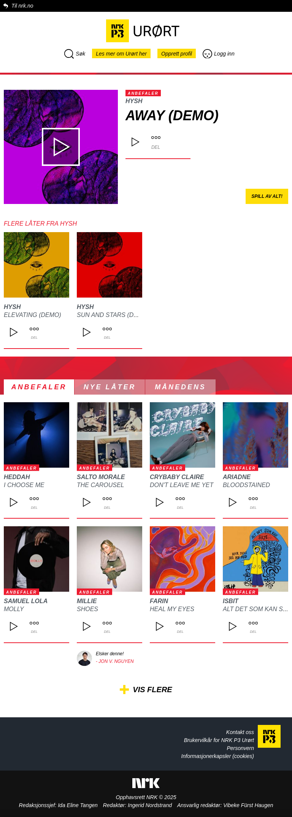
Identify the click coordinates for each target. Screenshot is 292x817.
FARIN (159, 601)
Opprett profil (176, 54)
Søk (74, 53)
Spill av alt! (266, 196)
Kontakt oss (240, 732)
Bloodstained (246, 485)
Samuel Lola (26, 601)
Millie (87, 601)
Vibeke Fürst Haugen (248, 805)
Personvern (240, 748)
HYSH (133, 101)
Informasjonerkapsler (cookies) (217, 756)
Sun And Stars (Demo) (113, 315)
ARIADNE (237, 477)
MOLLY (14, 609)
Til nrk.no (22, 6)
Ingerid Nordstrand (150, 805)
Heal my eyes (172, 609)
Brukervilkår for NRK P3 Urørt (219, 740)
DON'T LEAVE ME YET (181, 485)
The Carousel (100, 485)
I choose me (24, 485)
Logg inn (219, 53)
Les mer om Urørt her (121, 54)
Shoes (87, 609)
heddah (17, 477)
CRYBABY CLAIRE (177, 477)
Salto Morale (101, 477)
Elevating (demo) (32, 315)
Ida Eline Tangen (78, 805)
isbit (230, 601)
